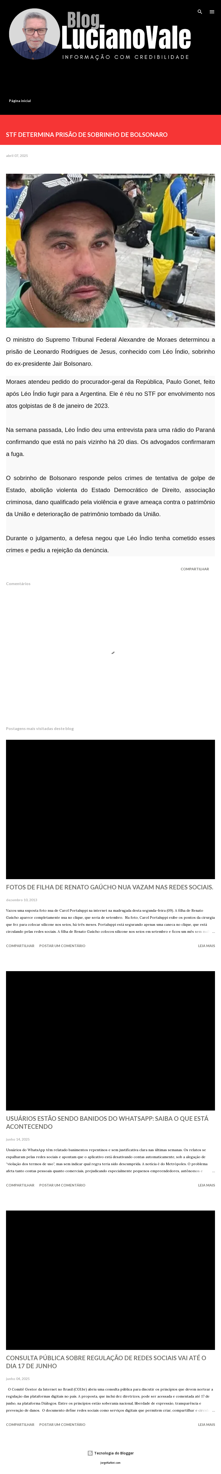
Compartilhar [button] (195, 569)
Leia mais (206, 946)
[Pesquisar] (200, 9)
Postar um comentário (62, 946)
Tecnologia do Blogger (110, 1453)
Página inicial (20, 101)
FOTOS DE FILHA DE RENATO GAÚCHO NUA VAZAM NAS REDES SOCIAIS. (109, 887)
